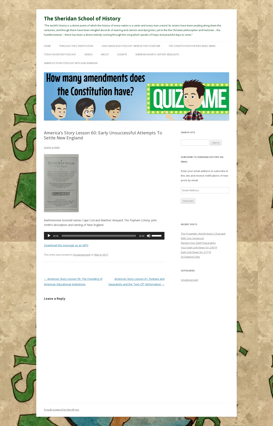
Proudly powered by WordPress (61, 409)
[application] (104, 236)
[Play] (49, 236)
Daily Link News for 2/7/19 (196, 252)
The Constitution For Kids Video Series (192, 46)
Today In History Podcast (60, 54)
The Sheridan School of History (82, 18)
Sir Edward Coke (190, 256)
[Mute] (149, 236)
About (105, 54)
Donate (122, 54)
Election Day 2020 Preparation (198, 243)
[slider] (99, 236)
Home (47, 46)
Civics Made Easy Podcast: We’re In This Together (131, 46)
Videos (88, 54)
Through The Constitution (76, 46)
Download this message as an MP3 (66, 245)
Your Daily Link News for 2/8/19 (199, 247)
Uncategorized (81, 254)
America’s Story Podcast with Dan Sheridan (71, 63)
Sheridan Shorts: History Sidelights (157, 54)
